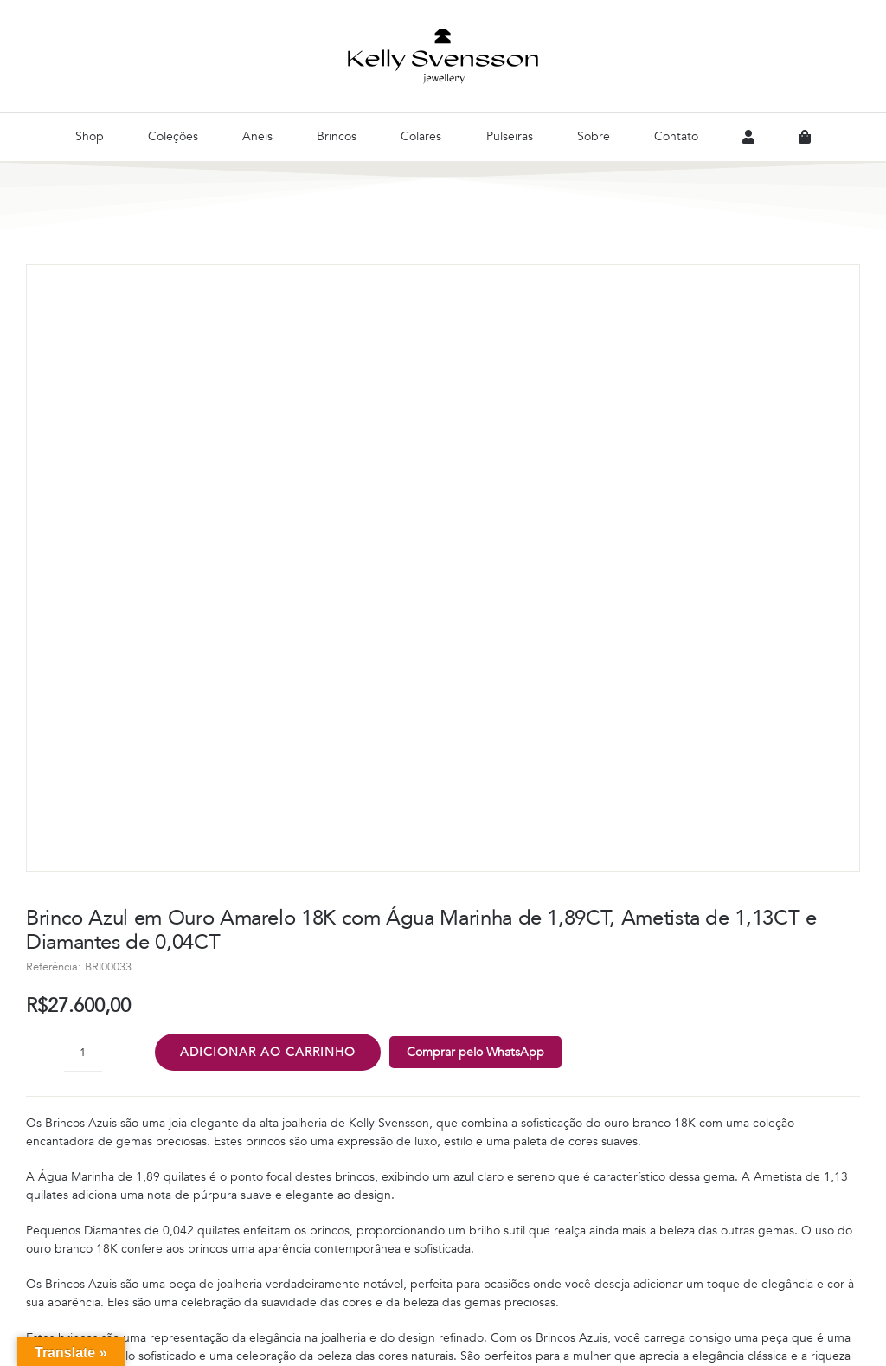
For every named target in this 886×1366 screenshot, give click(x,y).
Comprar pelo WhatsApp (475, 464)
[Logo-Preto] (443, 34)
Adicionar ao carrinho (268, 464)
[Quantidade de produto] (83, 465)
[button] (443, 831)
